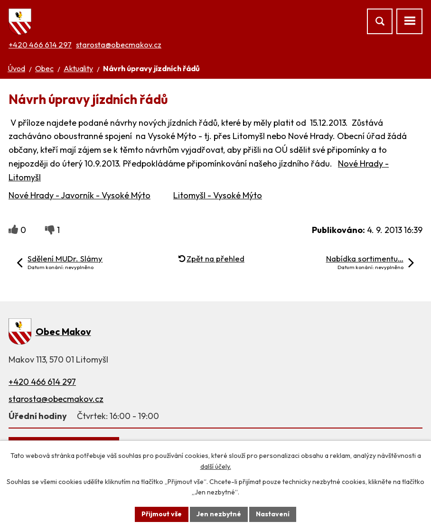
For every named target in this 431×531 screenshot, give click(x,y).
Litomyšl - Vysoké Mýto (217, 195)
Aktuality (78, 68)
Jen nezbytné (219, 514)
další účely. (215, 466)
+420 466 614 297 (40, 44)
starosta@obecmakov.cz (118, 44)
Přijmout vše (161, 514)
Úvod (16, 68)
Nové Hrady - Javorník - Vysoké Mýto (79, 195)
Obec (44, 68)
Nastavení (273, 514)
